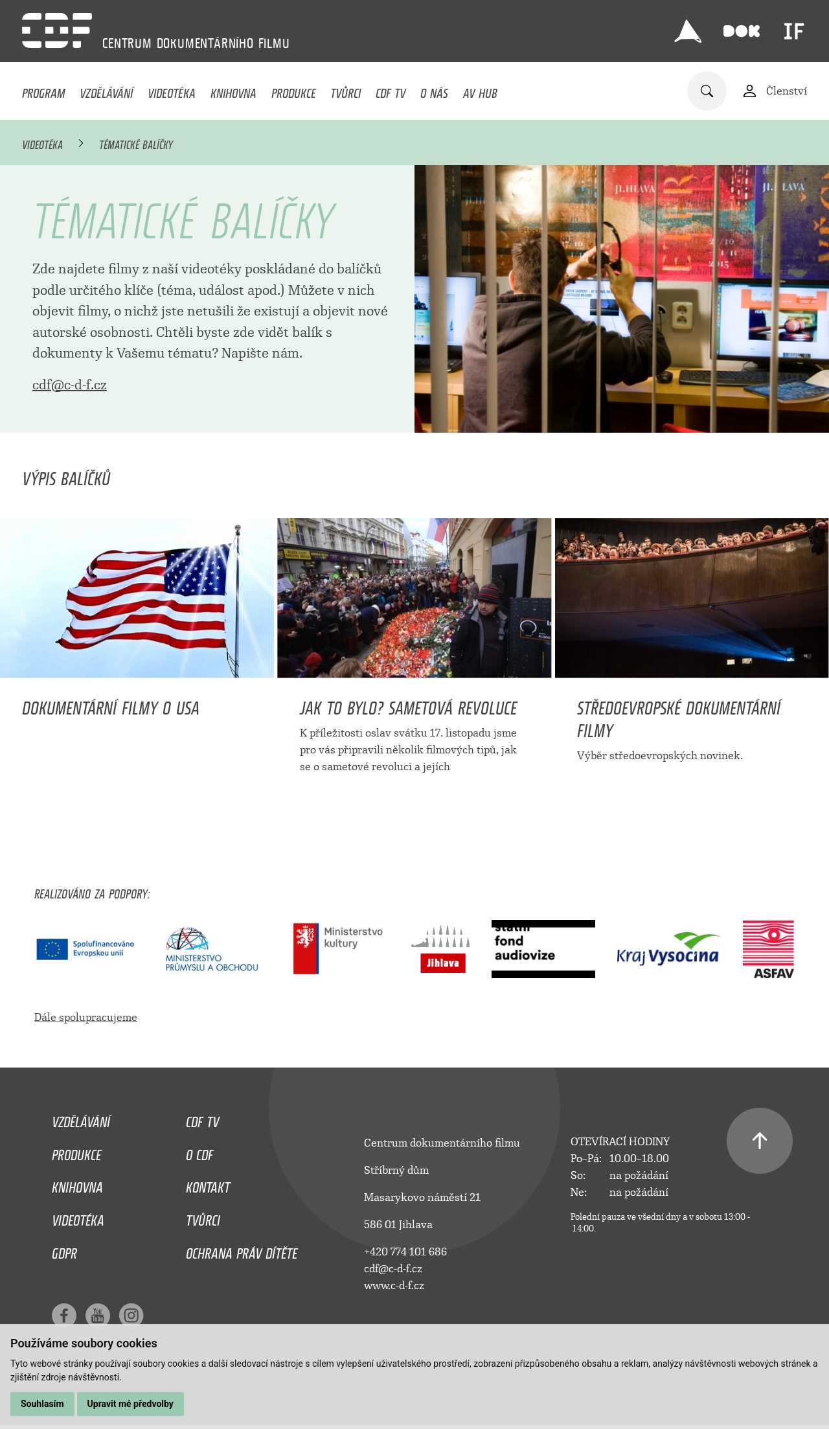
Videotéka (172, 90)
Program (43, 90)
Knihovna (233, 90)
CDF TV (390, 90)
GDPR (64, 1250)
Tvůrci (345, 90)
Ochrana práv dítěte (241, 1250)
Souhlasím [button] (42, 1404)
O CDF (199, 1151)
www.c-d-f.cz (394, 1285)
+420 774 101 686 (405, 1252)
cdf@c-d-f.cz (69, 385)
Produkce (293, 90)
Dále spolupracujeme (85, 1017)
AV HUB (480, 90)
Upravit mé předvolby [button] (130, 1404)
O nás (434, 90)
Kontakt (208, 1184)
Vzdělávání (106, 90)
